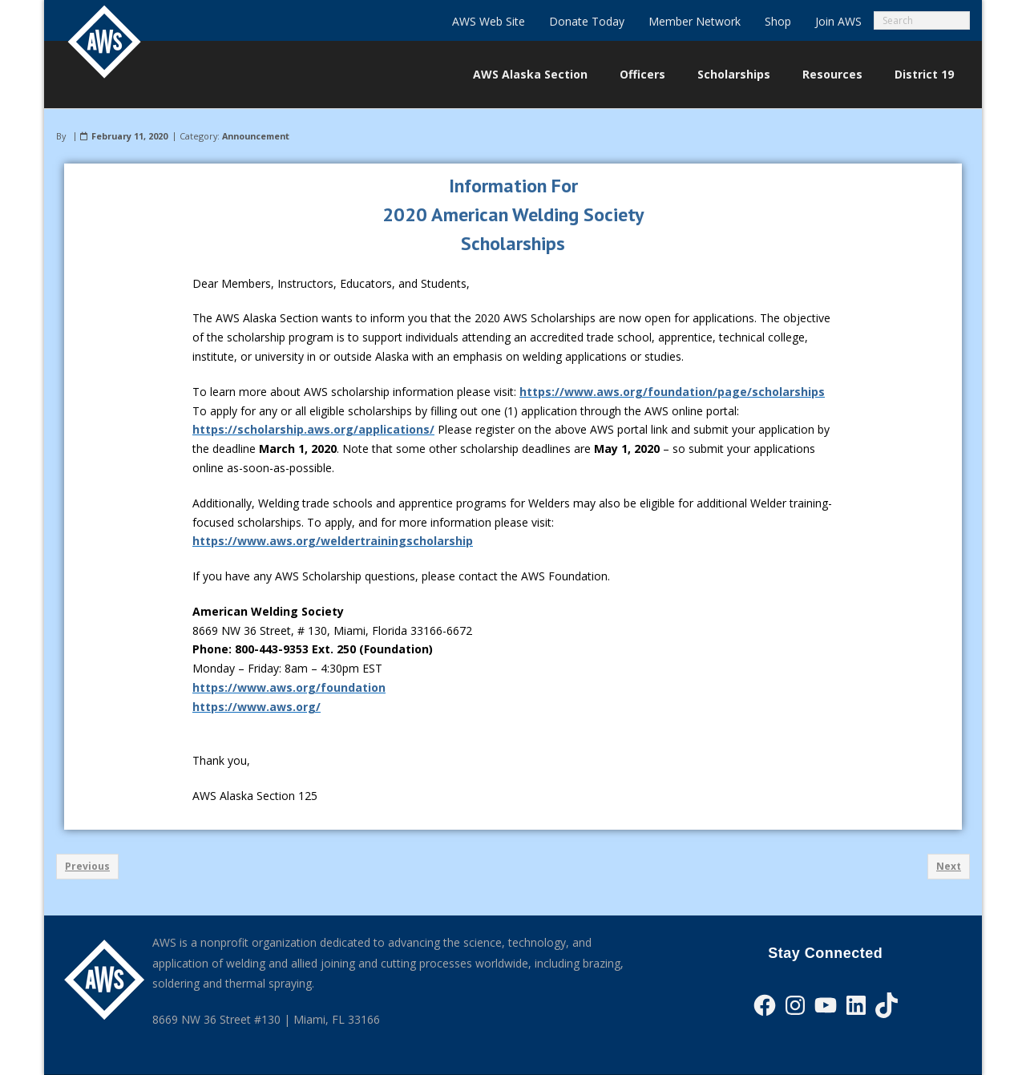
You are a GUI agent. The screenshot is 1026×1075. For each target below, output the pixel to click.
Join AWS (838, 21)
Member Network (694, 21)
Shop (778, 21)
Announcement (255, 136)
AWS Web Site (488, 21)
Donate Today (586, 21)
